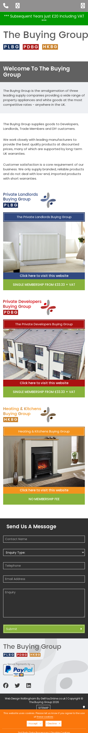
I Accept (35, 723)
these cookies (45, 716)
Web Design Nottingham (20, 698)
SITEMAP (44, 708)
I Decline (53, 723)
